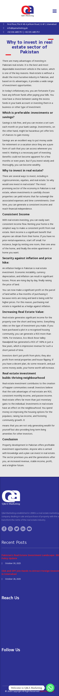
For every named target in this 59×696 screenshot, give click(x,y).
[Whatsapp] (50, 688)
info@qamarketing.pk (17, 28)
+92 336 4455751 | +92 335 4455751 (23, 32)
